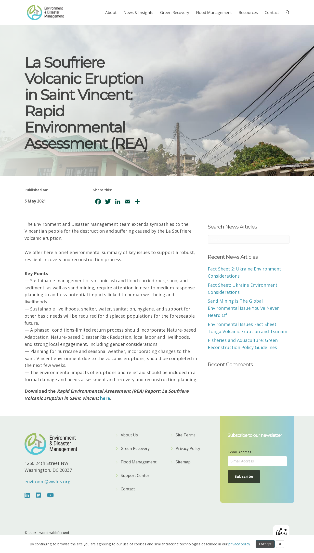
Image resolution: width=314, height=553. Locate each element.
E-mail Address (239, 452)
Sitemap (183, 462)
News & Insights (138, 12)
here (105, 398)
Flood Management (214, 12)
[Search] (285, 12)
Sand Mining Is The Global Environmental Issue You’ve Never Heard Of (243, 308)
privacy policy (239, 544)
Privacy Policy (188, 448)
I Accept (265, 543)
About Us (129, 435)
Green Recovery (174, 12)
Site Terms (186, 435)
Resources (248, 12)
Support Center (135, 475)
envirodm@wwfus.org (47, 482)
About (111, 12)
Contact (272, 12)
